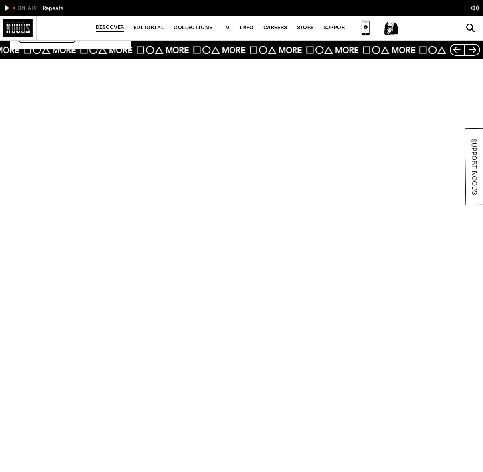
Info (246, 28)
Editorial (149, 28)
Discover (110, 27)
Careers (275, 28)
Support (335, 28)
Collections (193, 28)
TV (226, 28)
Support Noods (473, 166)
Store (305, 28)
